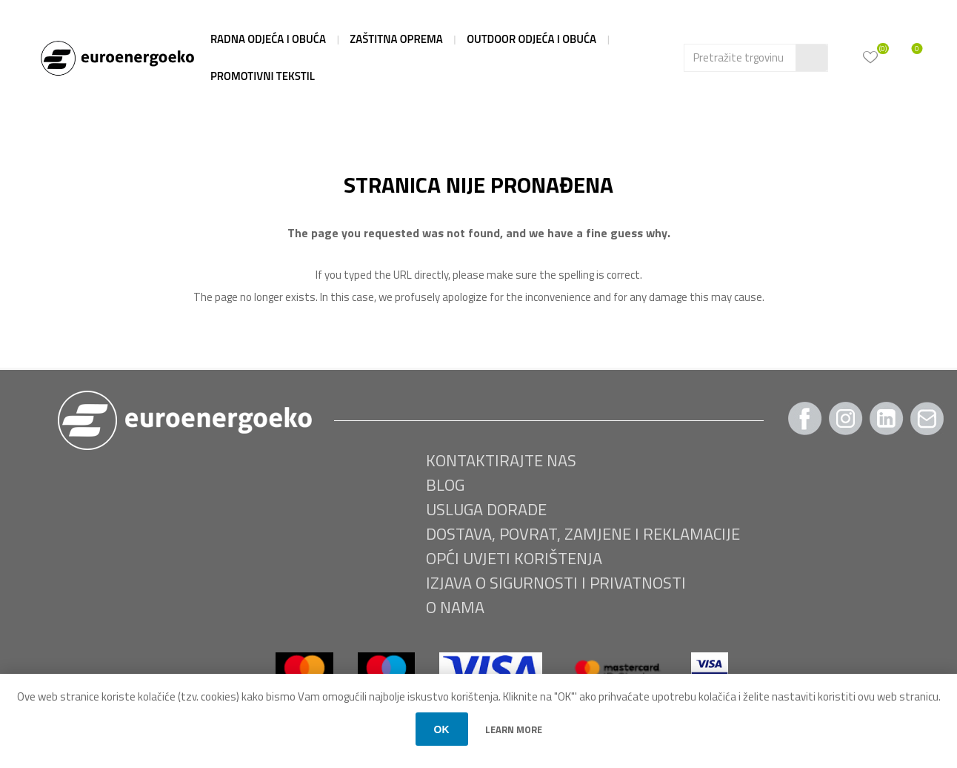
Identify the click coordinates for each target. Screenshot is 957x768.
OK (442, 729)
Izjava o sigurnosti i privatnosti (556, 583)
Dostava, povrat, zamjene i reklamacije (583, 534)
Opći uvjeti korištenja (514, 558)
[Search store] (740, 57)
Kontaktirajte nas (501, 460)
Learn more (513, 729)
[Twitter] (887, 418)
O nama (455, 607)
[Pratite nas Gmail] (927, 418)
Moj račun (844, 55)
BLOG (445, 485)
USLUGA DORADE (486, 509)
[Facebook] (805, 418)
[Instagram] (846, 418)
